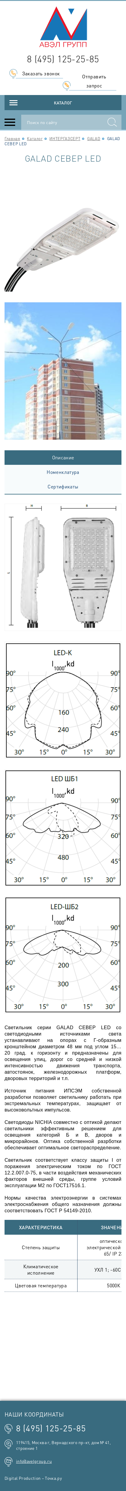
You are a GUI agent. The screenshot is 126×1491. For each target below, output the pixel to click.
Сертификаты (63, 486)
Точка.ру (53, 1478)
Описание (63, 457)
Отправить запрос (94, 81)
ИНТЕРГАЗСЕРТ (64, 138)
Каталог (63, 102)
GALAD (93, 138)
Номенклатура (63, 472)
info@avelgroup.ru (34, 1461)
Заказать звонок (41, 73)
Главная (12, 138)
